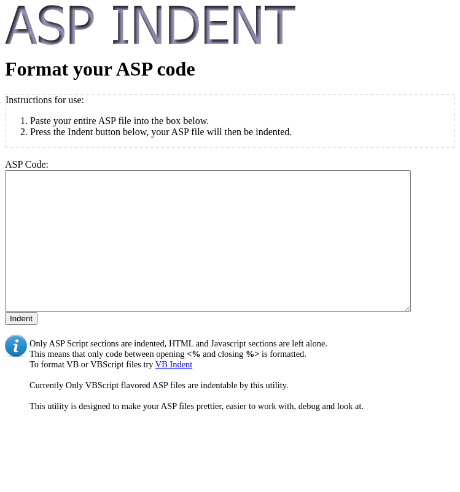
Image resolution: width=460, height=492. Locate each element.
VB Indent (173, 392)
